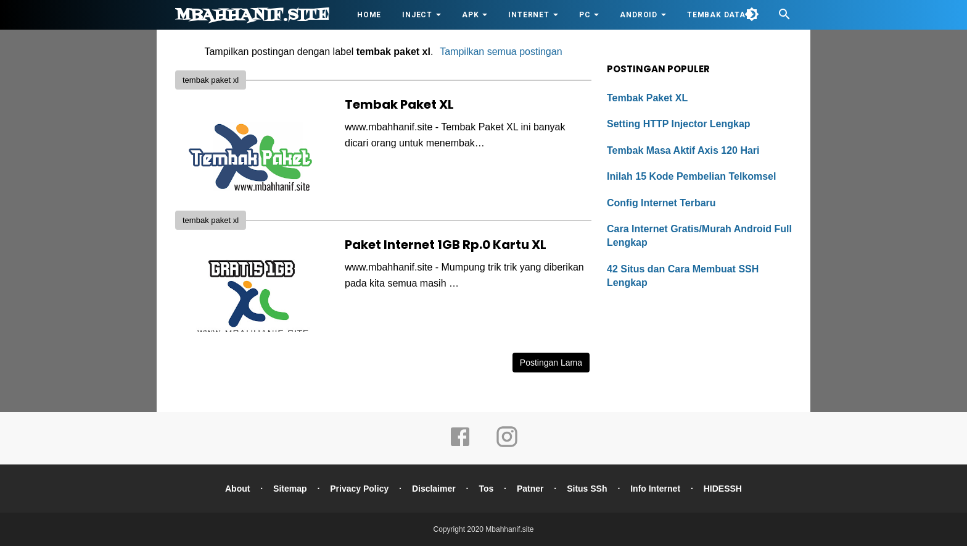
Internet (528, 14)
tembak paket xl (211, 80)
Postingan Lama (551, 363)
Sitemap (290, 489)
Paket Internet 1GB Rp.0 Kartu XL (445, 244)
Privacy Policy (359, 489)
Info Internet (655, 489)
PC (585, 14)
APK (470, 14)
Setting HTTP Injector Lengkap (679, 124)
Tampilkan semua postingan (501, 51)
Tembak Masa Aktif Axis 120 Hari (683, 150)
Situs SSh (587, 489)
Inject (417, 14)
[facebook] (460, 445)
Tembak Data (716, 14)
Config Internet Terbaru (661, 203)
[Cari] (784, 17)
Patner (530, 489)
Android (638, 14)
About (237, 489)
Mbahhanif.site (252, 15)
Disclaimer (434, 489)
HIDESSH (723, 489)
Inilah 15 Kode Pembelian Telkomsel (691, 176)
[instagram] (507, 445)
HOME (369, 14)
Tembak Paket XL (399, 104)
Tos (486, 489)
